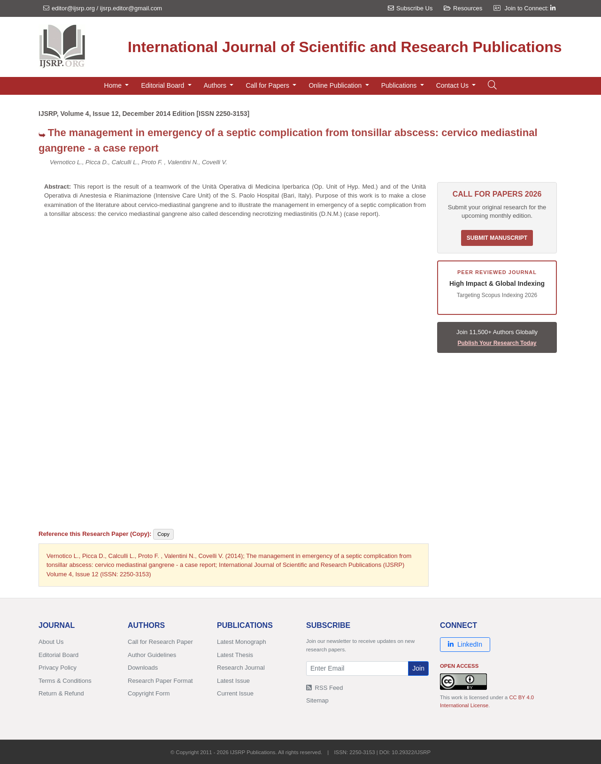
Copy (163, 534)
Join (418, 668)
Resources (463, 8)
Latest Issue (233, 680)
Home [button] (113, 85)
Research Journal (241, 667)
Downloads (143, 667)
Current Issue (235, 693)
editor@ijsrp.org (73, 8)
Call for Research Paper (160, 641)
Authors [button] (216, 85)
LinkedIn (465, 644)
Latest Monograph (241, 641)
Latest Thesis (235, 654)
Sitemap (317, 700)
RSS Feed (324, 687)
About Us (51, 641)
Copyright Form (149, 693)
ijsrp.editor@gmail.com (131, 8)
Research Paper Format (160, 680)
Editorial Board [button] (163, 85)
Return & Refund (61, 693)
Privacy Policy (58, 667)
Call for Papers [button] (268, 85)
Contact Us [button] (453, 85)
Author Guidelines (152, 654)
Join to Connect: (529, 8)
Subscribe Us (410, 8)
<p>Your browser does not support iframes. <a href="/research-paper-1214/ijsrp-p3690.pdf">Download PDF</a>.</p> (235, 371)
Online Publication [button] (335, 85)
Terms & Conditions (65, 680)
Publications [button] (399, 85)
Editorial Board (58, 654)
